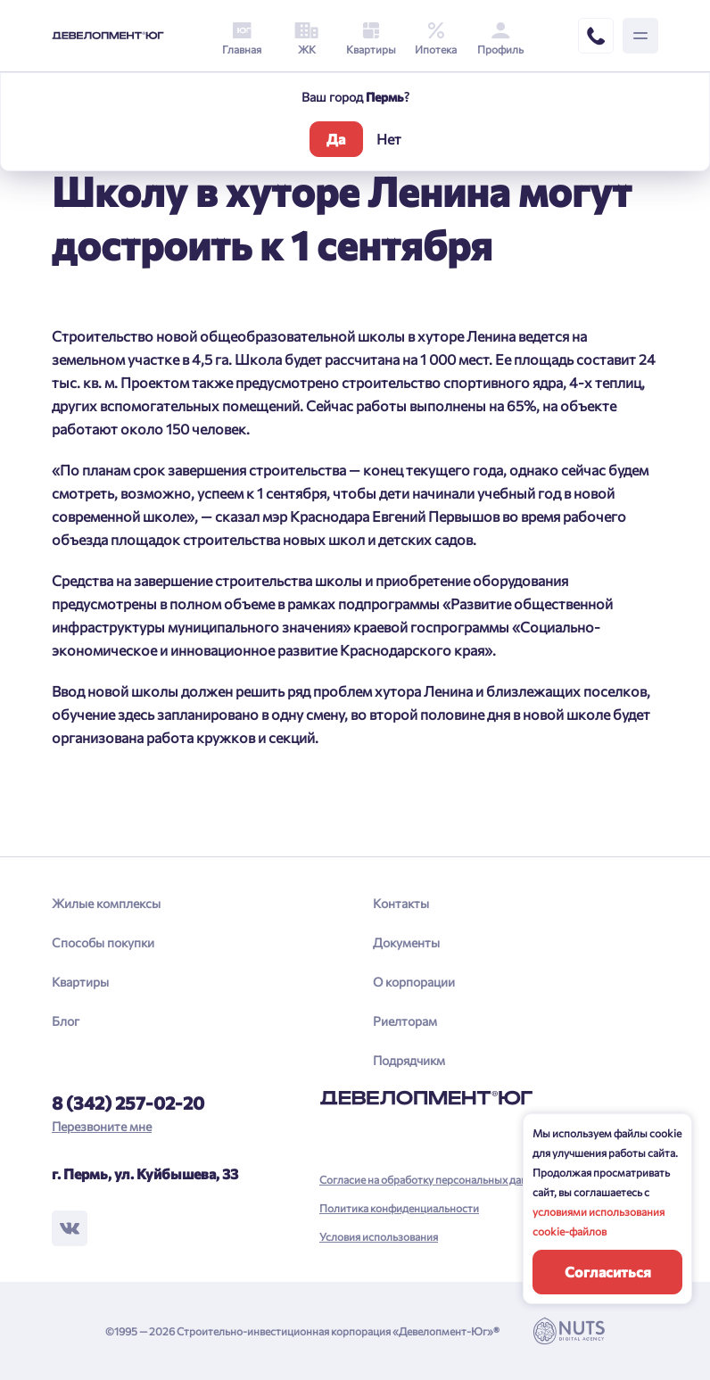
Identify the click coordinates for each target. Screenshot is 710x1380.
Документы (406, 942)
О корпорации (414, 981)
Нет (388, 138)
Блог (65, 1021)
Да (335, 138)
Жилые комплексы (106, 903)
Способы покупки (103, 942)
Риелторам (405, 1021)
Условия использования (378, 1236)
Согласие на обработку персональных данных (433, 1179)
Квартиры (80, 981)
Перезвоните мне (102, 1126)
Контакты (401, 903)
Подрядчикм (409, 1060)
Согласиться (608, 1271)
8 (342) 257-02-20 (128, 1102)
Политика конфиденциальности (399, 1208)
